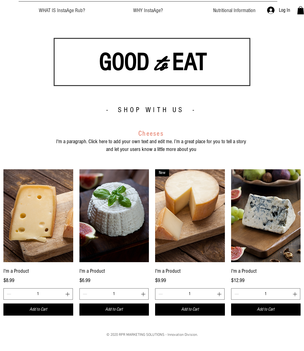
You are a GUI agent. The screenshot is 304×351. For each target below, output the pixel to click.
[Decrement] (8, 294)
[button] (300, 10)
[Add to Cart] (38, 309)
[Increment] (68, 294)
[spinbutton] (38, 294)
